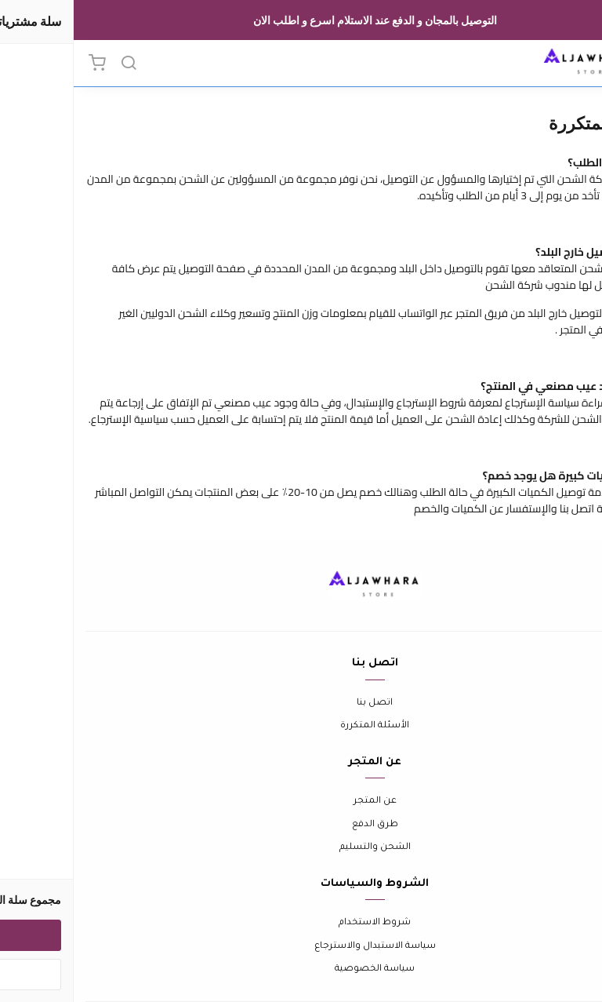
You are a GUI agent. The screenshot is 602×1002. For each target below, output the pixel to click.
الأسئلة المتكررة (301, 726)
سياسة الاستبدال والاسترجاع (301, 947)
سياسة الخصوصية (301, 969)
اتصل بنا (301, 703)
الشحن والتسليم (301, 848)
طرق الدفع (301, 825)
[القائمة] (578, 63)
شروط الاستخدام (301, 923)
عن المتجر (301, 801)
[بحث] (55, 63)
